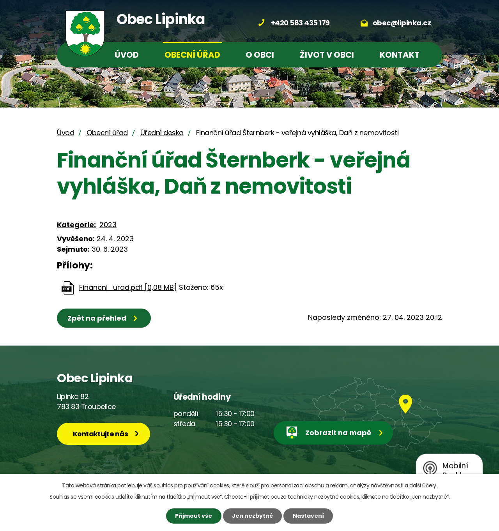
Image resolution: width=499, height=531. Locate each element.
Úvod (127, 54)
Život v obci (327, 54)
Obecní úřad (192, 54)
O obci (260, 54)
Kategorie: (76, 224)
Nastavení (308, 516)
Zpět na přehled (96, 318)
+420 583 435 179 (300, 23)
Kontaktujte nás (100, 434)
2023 (108, 224)
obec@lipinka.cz (402, 23)
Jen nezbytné (252, 516)
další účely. (423, 485)
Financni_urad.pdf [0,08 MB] (128, 287)
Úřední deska (162, 133)
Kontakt (399, 54)
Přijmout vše (193, 516)
